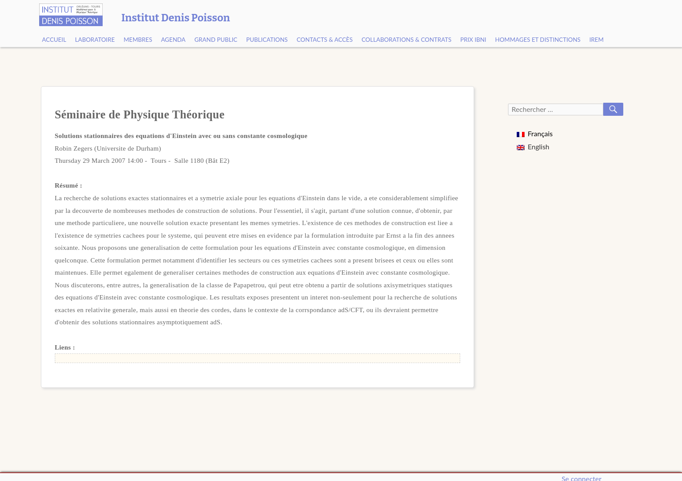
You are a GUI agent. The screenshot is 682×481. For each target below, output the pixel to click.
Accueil (54, 39)
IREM (596, 39)
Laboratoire (95, 39)
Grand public (215, 39)
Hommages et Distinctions (537, 39)
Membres (138, 39)
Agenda (173, 39)
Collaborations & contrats (406, 39)
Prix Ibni (473, 39)
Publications (267, 39)
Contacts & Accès (325, 39)
